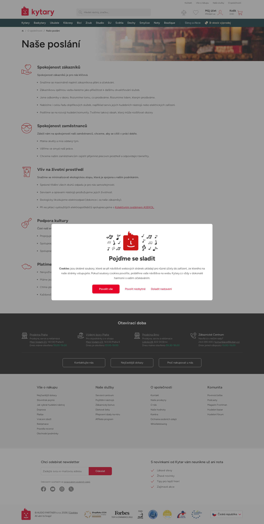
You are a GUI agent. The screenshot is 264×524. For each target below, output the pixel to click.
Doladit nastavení (161, 289)
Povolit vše (106, 289)
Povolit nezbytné (135, 289)
